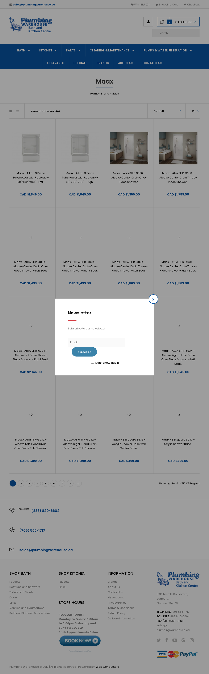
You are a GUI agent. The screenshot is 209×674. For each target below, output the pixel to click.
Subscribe (84, 352)
